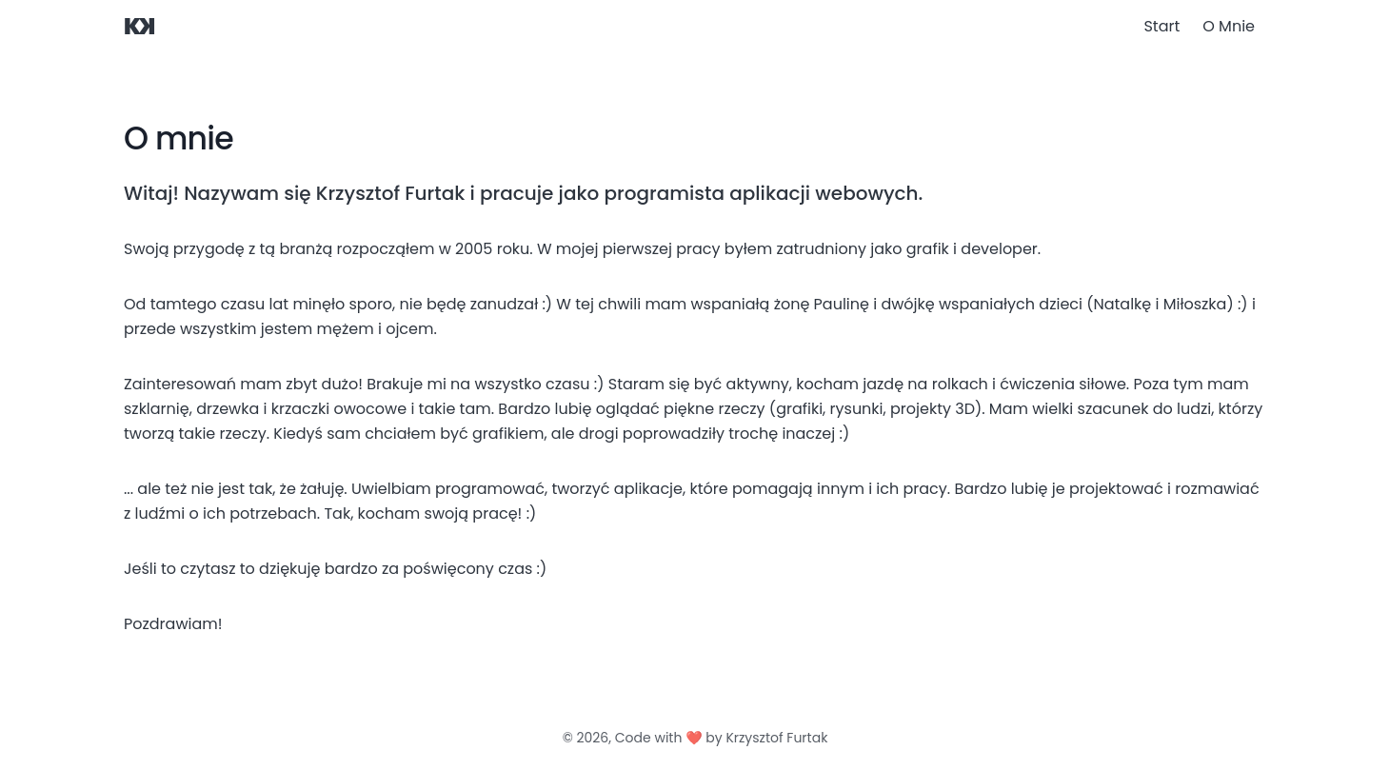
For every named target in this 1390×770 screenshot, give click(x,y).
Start (1161, 26)
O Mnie (1228, 26)
